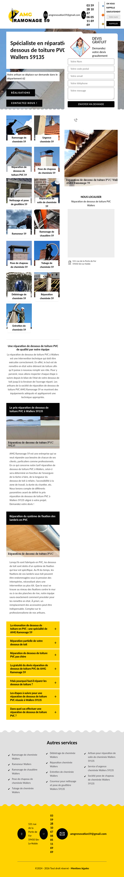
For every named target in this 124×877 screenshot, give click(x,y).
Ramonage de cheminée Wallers (24, 756)
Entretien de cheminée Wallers (62, 773)
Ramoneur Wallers (21, 764)
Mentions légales (80, 868)
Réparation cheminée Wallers (61, 764)
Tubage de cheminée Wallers (23, 790)
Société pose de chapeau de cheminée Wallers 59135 (101, 779)
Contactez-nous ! (24, 103)
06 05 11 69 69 (90, 21)
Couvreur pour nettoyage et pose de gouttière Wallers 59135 (63, 785)
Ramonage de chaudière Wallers (24, 771)
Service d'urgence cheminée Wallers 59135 (101, 768)
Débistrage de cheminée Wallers (62, 755)
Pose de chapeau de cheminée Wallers (22, 780)
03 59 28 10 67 (90, 9)
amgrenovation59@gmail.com (64, 14)
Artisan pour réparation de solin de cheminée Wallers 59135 (102, 757)
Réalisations (20, 92)
